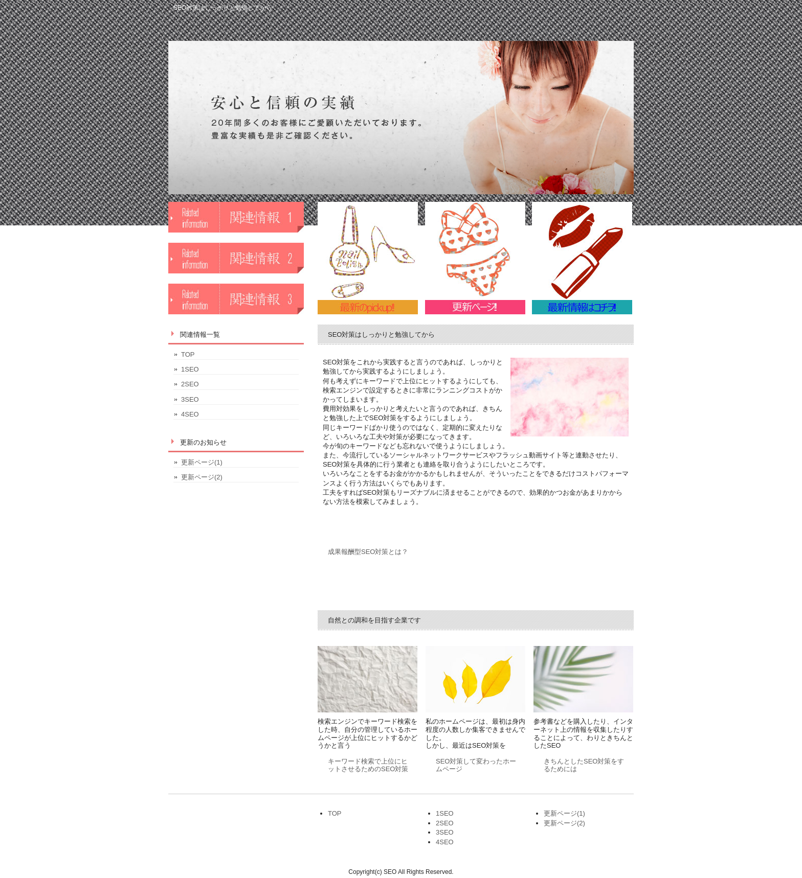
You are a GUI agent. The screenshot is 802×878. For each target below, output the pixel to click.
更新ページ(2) (201, 477)
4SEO (190, 414)
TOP (188, 354)
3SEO (190, 399)
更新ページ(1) (201, 462)
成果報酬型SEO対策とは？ (368, 552)
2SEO (190, 384)
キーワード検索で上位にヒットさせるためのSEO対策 (368, 765)
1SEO (190, 369)
